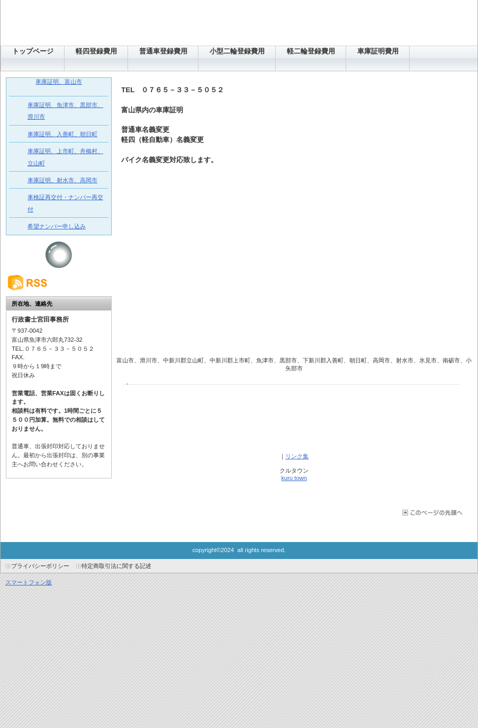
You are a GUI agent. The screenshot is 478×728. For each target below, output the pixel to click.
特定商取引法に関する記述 (116, 566)
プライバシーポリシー (40, 566)
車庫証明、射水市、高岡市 (62, 180)
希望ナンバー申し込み (57, 226)
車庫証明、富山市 (58, 81)
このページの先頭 (431, 512)
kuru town (294, 478)
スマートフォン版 (28, 582)
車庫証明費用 (378, 51)
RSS (59, 282)
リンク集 (297, 456)
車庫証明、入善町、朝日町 (62, 134)
